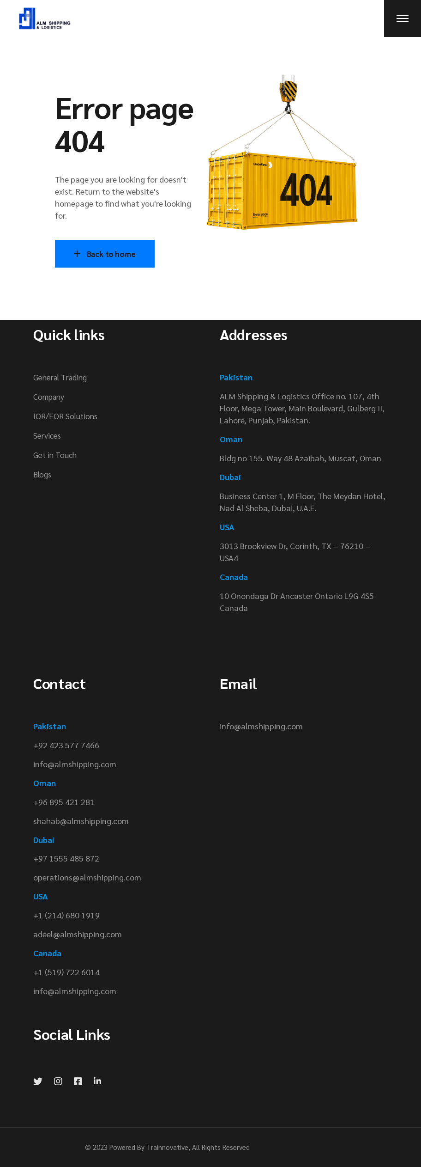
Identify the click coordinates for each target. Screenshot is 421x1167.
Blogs (42, 474)
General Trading (60, 377)
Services (47, 435)
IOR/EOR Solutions (65, 416)
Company (48, 396)
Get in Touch (55, 455)
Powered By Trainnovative (148, 1147)
